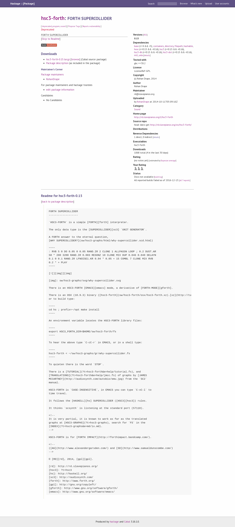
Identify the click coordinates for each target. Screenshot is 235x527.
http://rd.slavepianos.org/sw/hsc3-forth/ (171, 124)
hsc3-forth (52, 18)
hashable (188, 46)
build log (158, 177)
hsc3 (162, 49)
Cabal (127, 521)
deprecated (47, 26)
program (56, 26)
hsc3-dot (167, 52)
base (136, 46)
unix (141, 55)
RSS (145, 35)
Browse (183, 3)
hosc (136, 49)
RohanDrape (52, 79)
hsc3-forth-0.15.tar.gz (58, 59)
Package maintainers (52, 74)
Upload (208, 3)
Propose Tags (74, 26)
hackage (114, 521)
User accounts (222, 3)
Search (151, 3)
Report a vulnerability (91, 26)
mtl (136, 55)
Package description (57, 63)
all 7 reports (185, 180)
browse (75, 59)
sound (63, 26)
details (147, 55)
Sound (137, 109)
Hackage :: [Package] (22, 3)
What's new (196, 3)
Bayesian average (168, 160)
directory (169, 46)
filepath (179, 46)
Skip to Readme (50, 38)
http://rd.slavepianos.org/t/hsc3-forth (153, 117)
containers (158, 46)
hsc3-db (138, 52)
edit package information (60, 89)
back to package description (57, 201)
